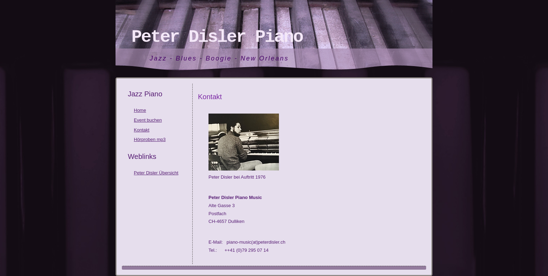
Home (140, 110)
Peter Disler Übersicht (156, 172)
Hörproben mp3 (150, 139)
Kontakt (141, 130)
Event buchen (148, 120)
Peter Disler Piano (217, 37)
